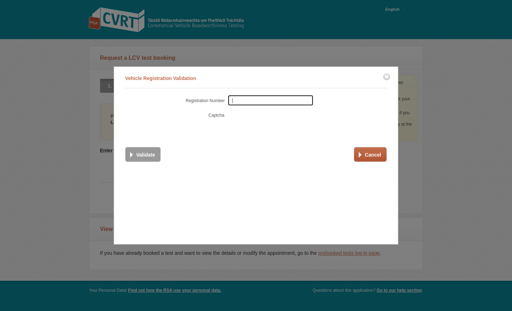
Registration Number (205, 99)
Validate (145, 154)
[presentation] (282, 123)
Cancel (373, 154)
